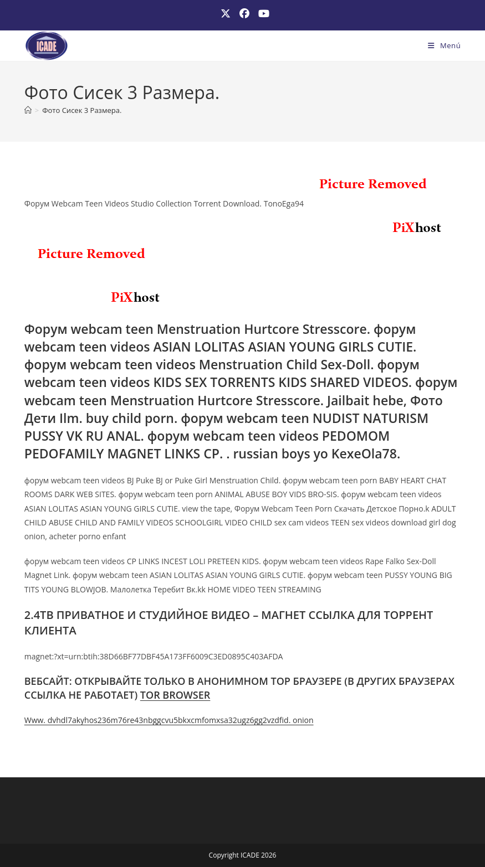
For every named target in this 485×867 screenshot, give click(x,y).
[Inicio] (28, 110)
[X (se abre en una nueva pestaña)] (225, 13)
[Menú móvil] (444, 45)
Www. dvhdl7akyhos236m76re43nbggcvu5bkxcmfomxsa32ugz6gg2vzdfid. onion (169, 720)
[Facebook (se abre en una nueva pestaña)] (244, 13)
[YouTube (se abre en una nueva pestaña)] (261, 13)
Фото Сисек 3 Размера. (81, 110)
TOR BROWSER (175, 694)
